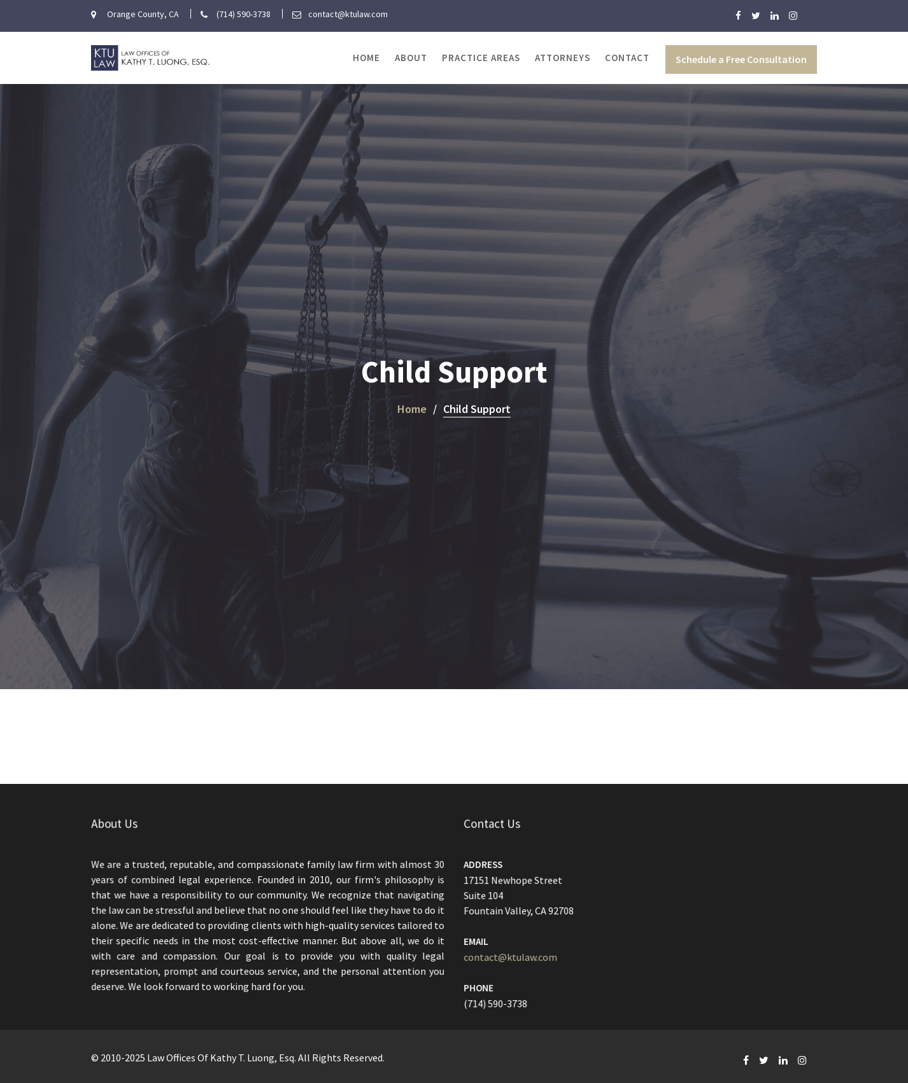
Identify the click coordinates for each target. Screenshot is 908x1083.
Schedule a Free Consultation (741, 59)
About (411, 58)
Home (366, 58)
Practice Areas (481, 58)
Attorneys (562, 58)
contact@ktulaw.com (512, 955)
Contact (627, 58)
